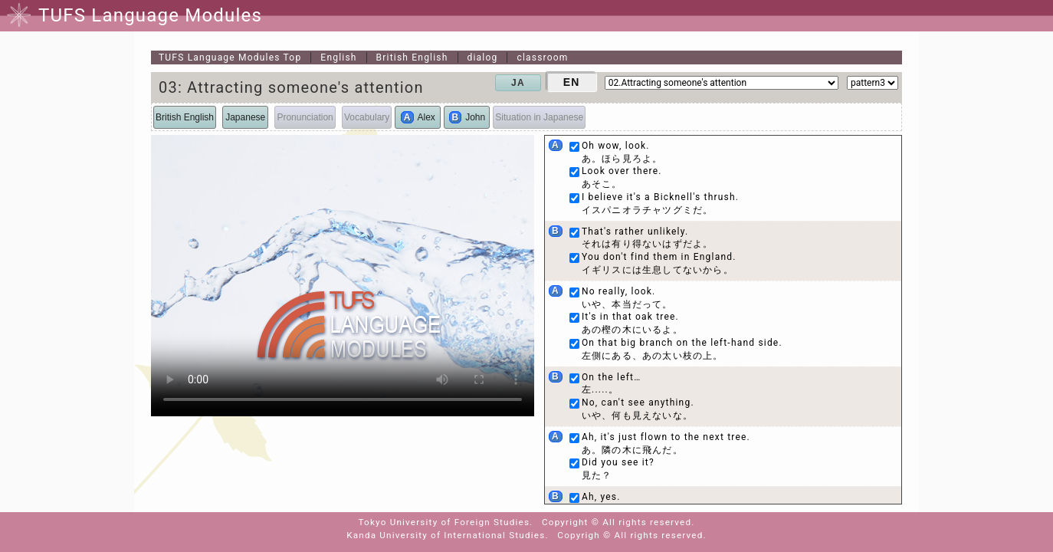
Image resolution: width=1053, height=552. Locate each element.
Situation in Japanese (539, 117)
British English (412, 57)
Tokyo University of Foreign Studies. (446, 522)
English (338, 57)
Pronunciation (305, 117)
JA (518, 82)
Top (230, 57)
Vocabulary (366, 117)
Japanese (245, 117)
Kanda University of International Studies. (447, 535)
